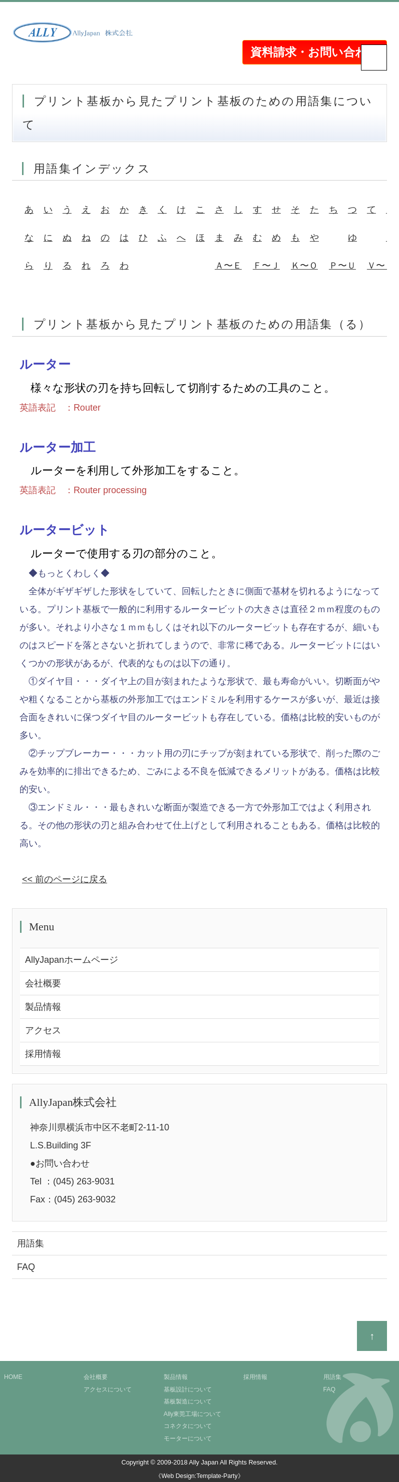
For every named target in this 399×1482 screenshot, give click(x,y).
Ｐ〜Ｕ (342, 266)
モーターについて (188, 1438)
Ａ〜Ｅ (228, 266)
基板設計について (188, 1389)
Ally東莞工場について (193, 1413)
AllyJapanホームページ (71, 960)
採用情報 (43, 1054)
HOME (13, 1376)
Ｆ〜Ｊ (266, 266)
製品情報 (43, 1007)
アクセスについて (108, 1389)
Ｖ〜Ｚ (380, 266)
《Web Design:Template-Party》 (199, 1475)
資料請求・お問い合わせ (314, 52)
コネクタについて (188, 1425)
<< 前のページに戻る (64, 879)
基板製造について (188, 1401)
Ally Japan (203, 1462)
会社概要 (43, 983)
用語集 (30, 1243)
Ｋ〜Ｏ (304, 266)
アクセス (43, 1030)
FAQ (26, 1267)
